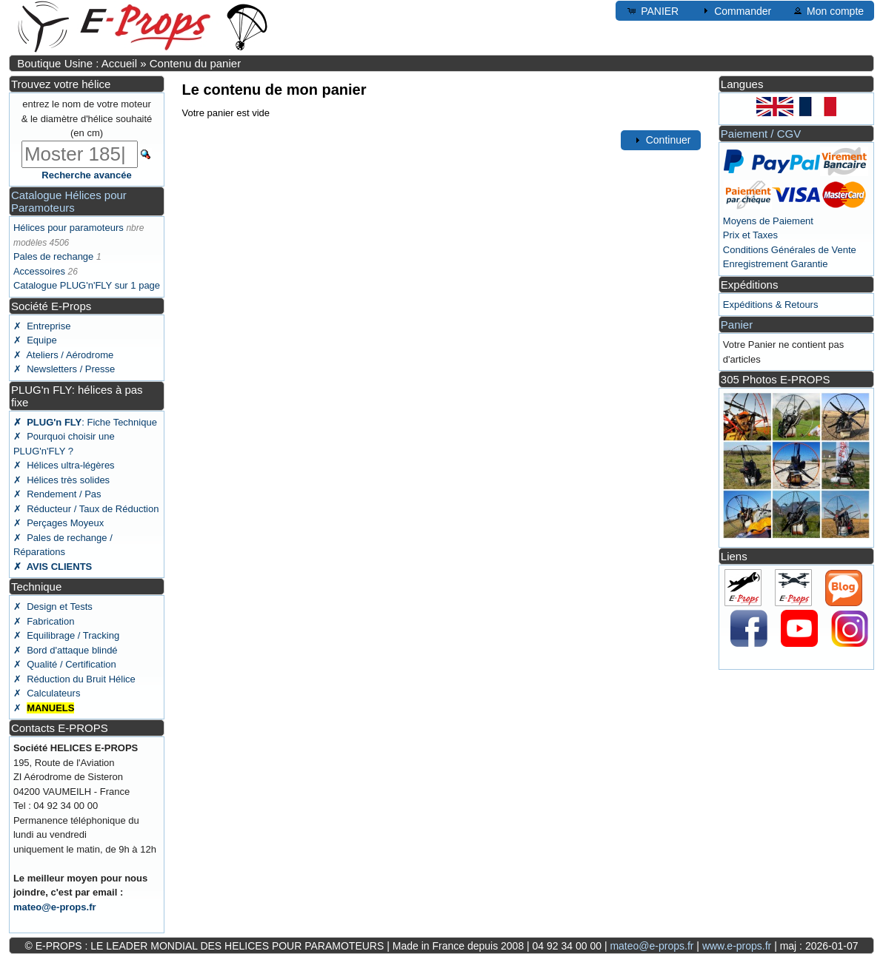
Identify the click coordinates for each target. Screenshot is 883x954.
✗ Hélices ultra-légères (64, 465)
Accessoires (39, 271)
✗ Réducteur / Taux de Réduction (86, 508)
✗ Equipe (35, 340)
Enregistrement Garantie (775, 263)
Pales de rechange (53, 256)
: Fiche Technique (85, 422)
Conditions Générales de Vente (789, 249)
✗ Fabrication (44, 621)
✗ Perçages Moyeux (58, 522)
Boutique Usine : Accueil (77, 63)
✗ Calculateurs (46, 693)
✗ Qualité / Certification (64, 664)
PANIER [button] (652, 10)
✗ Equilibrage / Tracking (66, 635)
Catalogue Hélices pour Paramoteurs (69, 201)
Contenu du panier (195, 63)
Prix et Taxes (750, 235)
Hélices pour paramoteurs (68, 227)
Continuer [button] (661, 140)
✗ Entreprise (41, 326)
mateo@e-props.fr (54, 907)
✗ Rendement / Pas (57, 494)
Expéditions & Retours (771, 304)
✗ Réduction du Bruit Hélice (74, 679)
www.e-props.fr (736, 946)
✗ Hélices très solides (61, 480)
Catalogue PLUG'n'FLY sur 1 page (86, 285)
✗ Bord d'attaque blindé (65, 650)
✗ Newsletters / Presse (64, 368)
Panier (737, 324)
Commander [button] (735, 10)
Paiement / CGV (761, 133)
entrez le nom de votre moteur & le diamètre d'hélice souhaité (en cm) (87, 118)
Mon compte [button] (828, 10)
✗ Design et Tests (53, 606)
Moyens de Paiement (768, 220)
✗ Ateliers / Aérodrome (63, 354)
